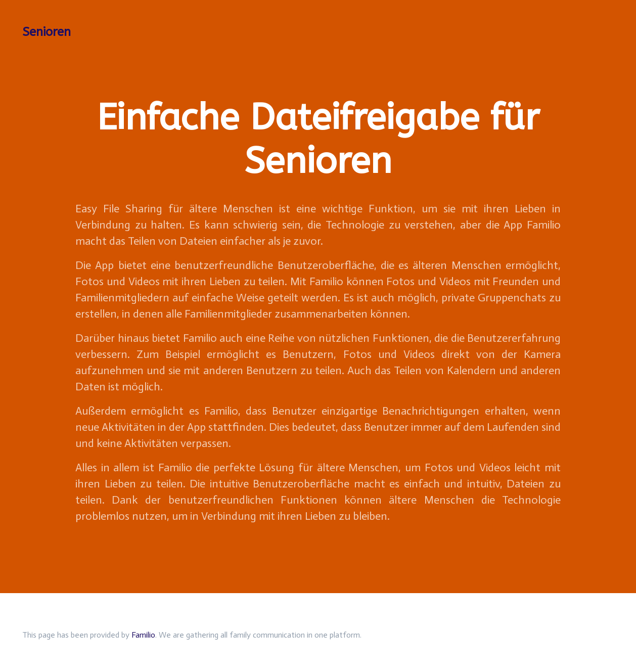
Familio (143, 635)
